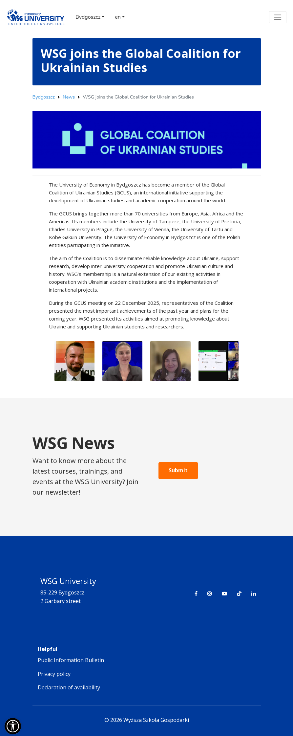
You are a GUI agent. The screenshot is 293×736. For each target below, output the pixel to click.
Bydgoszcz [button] (87, 17)
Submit (178, 470)
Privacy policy (54, 674)
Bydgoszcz (43, 97)
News (69, 97)
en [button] (118, 17)
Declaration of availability (69, 687)
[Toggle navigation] (277, 17)
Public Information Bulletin (71, 660)
